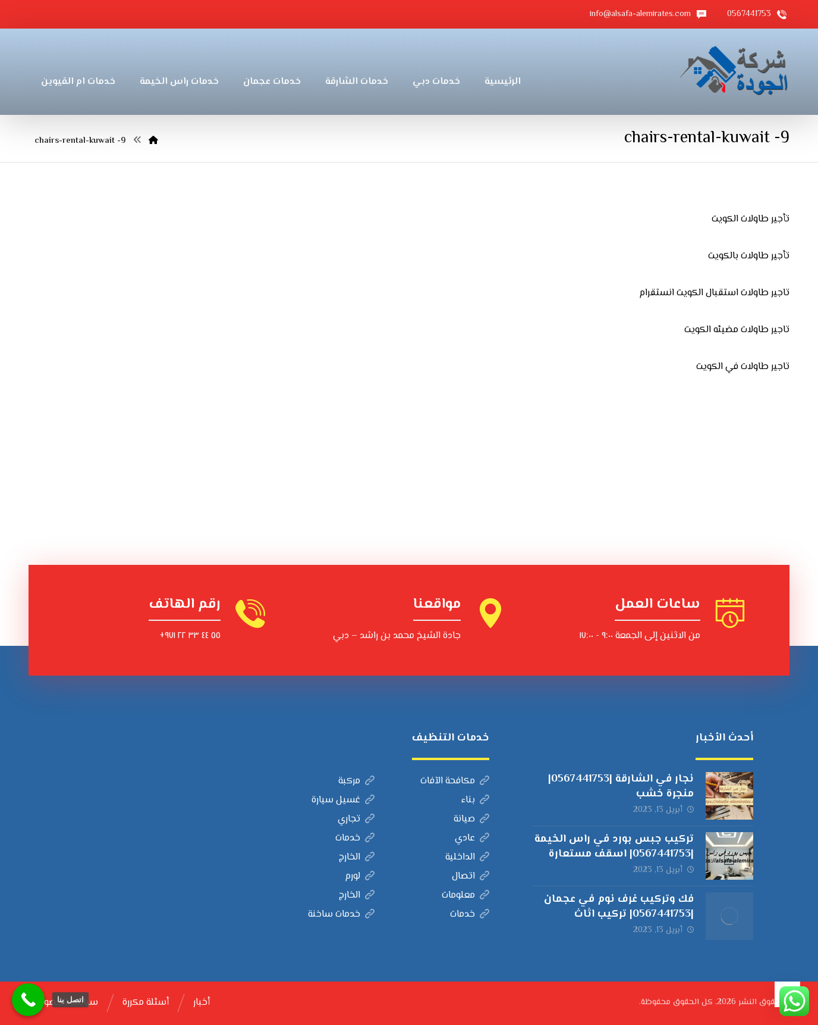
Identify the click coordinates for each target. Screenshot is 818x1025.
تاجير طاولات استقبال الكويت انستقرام (714, 293)
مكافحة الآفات (454, 781)
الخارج (357, 857)
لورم (360, 876)
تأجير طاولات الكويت (750, 219)
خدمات (355, 838)
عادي (472, 838)
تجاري (356, 819)
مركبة (356, 781)
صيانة (471, 819)
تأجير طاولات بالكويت (748, 256)
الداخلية (467, 857)
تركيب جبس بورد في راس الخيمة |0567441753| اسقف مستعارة (614, 846)
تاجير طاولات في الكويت (742, 367)
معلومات (465, 895)
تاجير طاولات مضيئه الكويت (736, 330)
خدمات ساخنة (341, 914)
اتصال (470, 876)
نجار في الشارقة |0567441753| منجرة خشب (621, 786)
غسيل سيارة (343, 800)
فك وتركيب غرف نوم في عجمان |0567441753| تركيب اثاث (619, 907)
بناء (475, 800)
